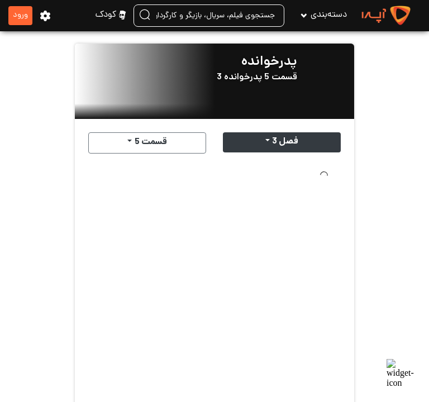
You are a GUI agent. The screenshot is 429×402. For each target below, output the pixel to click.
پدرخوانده (269, 62)
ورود (20, 15)
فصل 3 (285, 142)
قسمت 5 (151, 142)
